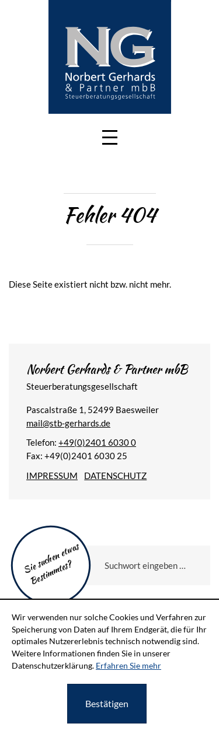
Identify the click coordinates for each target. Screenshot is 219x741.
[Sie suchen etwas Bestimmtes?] (144, 565)
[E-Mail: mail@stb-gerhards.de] (68, 423)
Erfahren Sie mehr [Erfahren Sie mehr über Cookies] (128, 665)
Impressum (52, 475)
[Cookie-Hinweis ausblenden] (107, 703)
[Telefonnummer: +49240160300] (97, 442)
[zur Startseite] (109, 56)
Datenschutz (115, 475)
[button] (109, 138)
